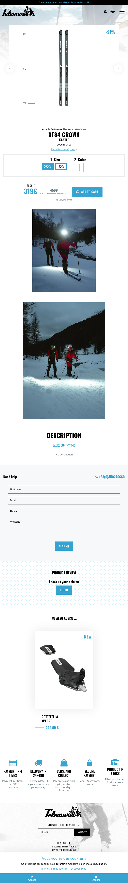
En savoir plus (78, 868)
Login (64, 590)
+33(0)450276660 (112, 476)
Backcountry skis (58, 129)
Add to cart (87, 192)
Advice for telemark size (64, 850)
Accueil (45, 129)
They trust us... (64, 842)
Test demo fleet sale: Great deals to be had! (64, 2)
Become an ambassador (64, 846)
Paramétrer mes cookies (54, 868)
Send (64, 546)
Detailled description (64, 149)
